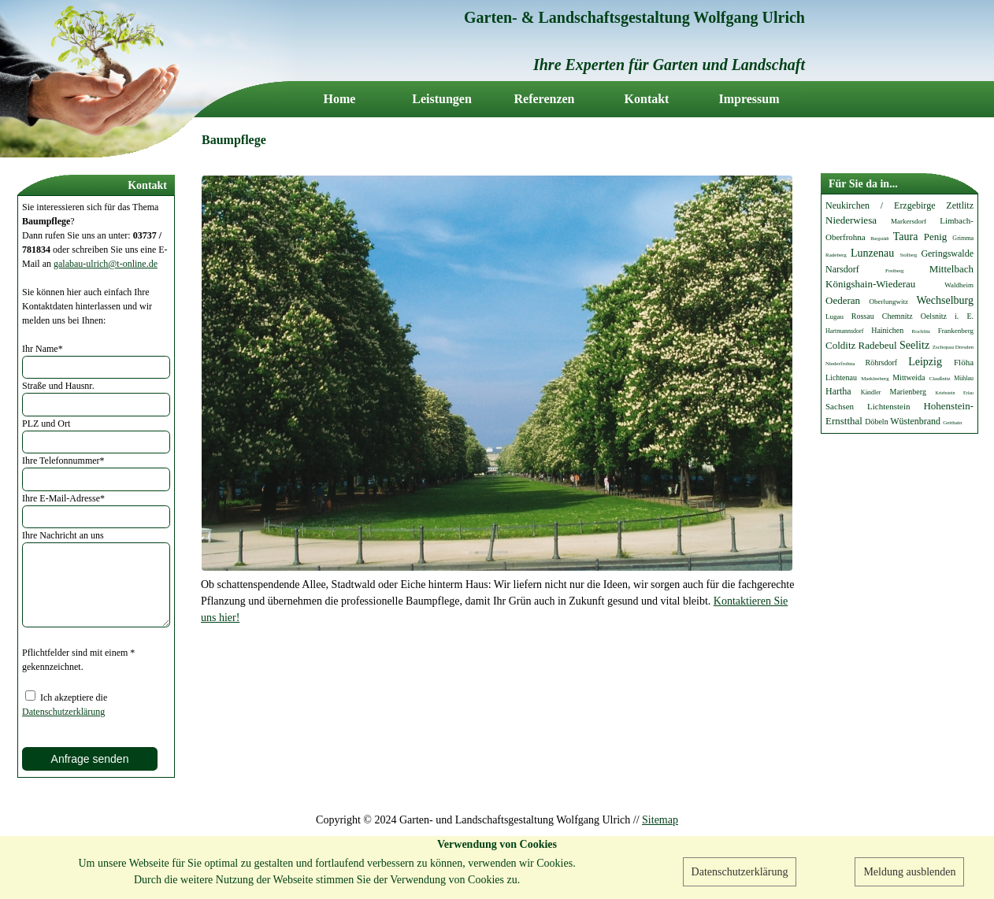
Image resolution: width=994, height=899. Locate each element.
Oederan (842, 300)
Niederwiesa (851, 220)
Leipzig (925, 362)
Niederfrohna (840, 364)
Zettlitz (960, 205)
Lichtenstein (888, 406)
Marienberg (907, 391)
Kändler (871, 392)
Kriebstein (945, 392)
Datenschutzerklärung (740, 872)
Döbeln (876, 421)
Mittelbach (951, 269)
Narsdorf (842, 269)
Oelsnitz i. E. (947, 316)
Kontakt (647, 99)
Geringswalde (947, 253)
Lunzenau (872, 253)
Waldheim (959, 285)
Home (340, 99)
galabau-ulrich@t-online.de (106, 263)
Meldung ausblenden (909, 872)
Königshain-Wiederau (870, 284)
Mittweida (908, 377)
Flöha (964, 362)
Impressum (748, 99)
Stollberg (908, 255)
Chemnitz (897, 316)
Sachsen (839, 406)
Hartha (838, 391)
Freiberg (894, 271)
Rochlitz (921, 331)
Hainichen (887, 330)
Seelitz (914, 345)
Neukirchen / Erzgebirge (880, 205)
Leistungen (442, 99)
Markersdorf (908, 221)
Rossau (862, 316)
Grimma (963, 238)
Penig (936, 236)
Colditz (840, 345)
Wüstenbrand (915, 421)
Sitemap (660, 820)
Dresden (964, 347)
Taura (905, 236)
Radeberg (836, 255)
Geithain (952, 423)
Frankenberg (956, 331)
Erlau (968, 392)
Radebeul (878, 345)
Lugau (834, 316)
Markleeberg (875, 379)
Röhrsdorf (882, 362)
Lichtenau (841, 377)
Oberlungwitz (889, 301)
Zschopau (943, 347)
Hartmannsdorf (844, 331)
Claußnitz (940, 379)
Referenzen (544, 99)
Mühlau (964, 378)
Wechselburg (945, 300)
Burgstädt (879, 238)
